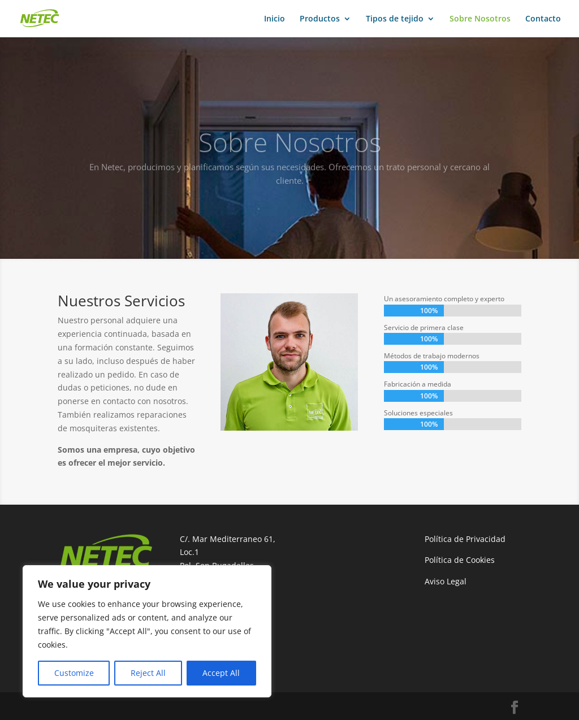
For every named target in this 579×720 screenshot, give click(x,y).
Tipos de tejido (395, 19)
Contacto (543, 19)
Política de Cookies (460, 559)
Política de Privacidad (465, 539)
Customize (74, 672)
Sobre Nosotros (480, 19)
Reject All (148, 672)
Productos (320, 19)
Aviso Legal (445, 581)
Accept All (221, 672)
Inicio (274, 19)
